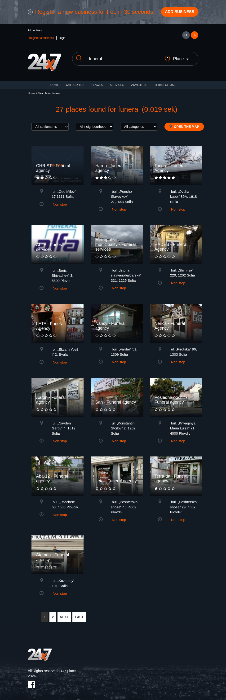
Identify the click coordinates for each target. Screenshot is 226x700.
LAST (79, 614)
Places (97, 82)
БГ (186, 36)
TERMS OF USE (165, 82)
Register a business (41, 39)
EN (194, 36)
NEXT (64, 614)
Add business (177, 12)
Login (61, 39)
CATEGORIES (75, 82)
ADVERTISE (139, 82)
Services (117, 82)
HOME (54, 82)
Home (31, 90)
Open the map (184, 124)
